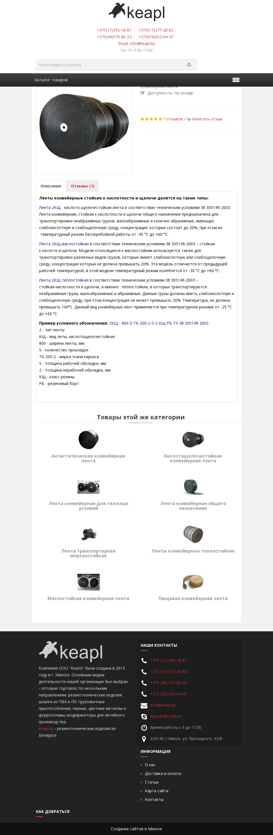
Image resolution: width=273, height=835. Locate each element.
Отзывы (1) (82, 186)
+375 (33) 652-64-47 (168, 693)
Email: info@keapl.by (136, 43)
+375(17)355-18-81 (114, 30)
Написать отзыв (206, 119)
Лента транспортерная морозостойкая (88, 553)
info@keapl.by (162, 705)
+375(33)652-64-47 (156, 36)
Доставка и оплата (163, 773)
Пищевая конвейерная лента (193, 598)
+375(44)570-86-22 (114, 36)
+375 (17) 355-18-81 (168, 660)
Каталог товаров (51, 79)
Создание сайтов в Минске (136, 828)
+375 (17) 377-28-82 (168, 671)
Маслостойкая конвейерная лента (88, 598)
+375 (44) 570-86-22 (168, 682)
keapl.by (46, 728)
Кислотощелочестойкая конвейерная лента (193, 458)
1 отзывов (173, 119)
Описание (50, 186)
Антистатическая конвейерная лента (88, 458)
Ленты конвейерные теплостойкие (193, 551)
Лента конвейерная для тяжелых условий (88, 506)
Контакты (154, 799)
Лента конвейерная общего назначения (193, 506)
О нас (150, 765)
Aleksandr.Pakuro (165, 716)
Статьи (152, 782)
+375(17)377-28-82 (156, 30)
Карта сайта (156, 791)
